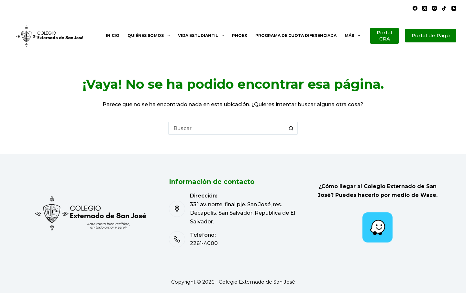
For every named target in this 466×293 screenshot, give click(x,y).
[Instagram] (434, 8)
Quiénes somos (150, 35)
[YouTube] (453, 8)
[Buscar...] (226, 128)
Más (353, 35)
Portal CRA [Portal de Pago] (384, 35)
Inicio (112, 35)
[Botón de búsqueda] (291, 128)
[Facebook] (415, 8)
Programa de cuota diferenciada (296, 35)
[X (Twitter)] (424, 8)
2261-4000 (204, 243)
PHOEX (239, 35)
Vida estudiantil (202, 35)
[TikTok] (444, 8)
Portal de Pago (431, 35)
